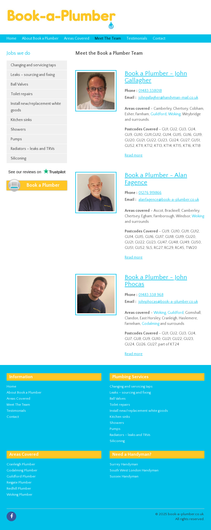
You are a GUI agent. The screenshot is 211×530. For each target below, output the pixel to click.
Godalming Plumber (22, 470)
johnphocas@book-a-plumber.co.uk (168, 302)
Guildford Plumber (21, 476)
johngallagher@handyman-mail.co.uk (168, 97)
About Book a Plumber (40, 38)
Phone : (131, 91)
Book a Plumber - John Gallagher (156, 77)
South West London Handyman (134, 470)
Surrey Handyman (124, 464)
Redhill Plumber (19, 488)
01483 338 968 (150, 295)
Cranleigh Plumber (21, 464)
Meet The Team (108, 38)
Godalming (150, 324)
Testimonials (136, 38)
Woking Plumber (19, 494)
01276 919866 (150, 193)
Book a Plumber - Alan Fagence (156, 179)
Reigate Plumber (19, 482)
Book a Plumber (43, 185)
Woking (174, 114)
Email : (130, 97)
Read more (134, 155)
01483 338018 (150, 91)
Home (11, 38)
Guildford (158, 114)
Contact (159, 38)
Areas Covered (76, 38)
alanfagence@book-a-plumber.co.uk (168, 199)
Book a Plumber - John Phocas (156, 281)
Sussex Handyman (124, 476)
